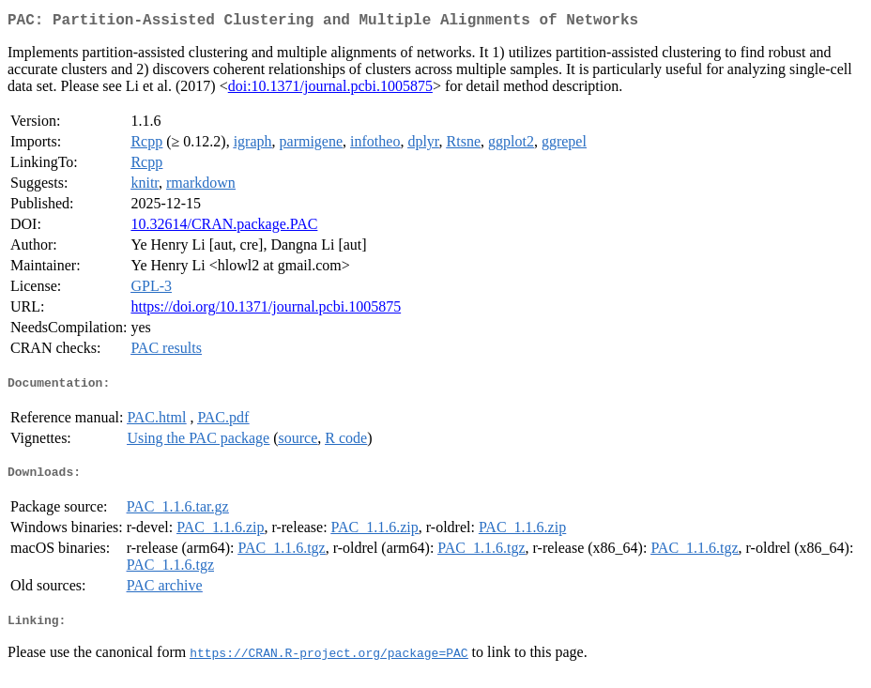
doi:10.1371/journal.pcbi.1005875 (330, 90)
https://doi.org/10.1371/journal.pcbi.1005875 (265, 310)
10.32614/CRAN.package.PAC (223, 228)
